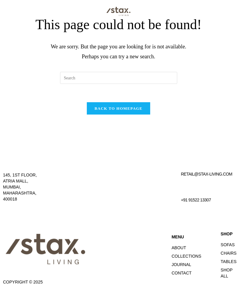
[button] (196, 11)
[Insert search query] (118, 78)
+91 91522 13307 (196, 200)
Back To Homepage (118, 108)
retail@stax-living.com (206, 174)
